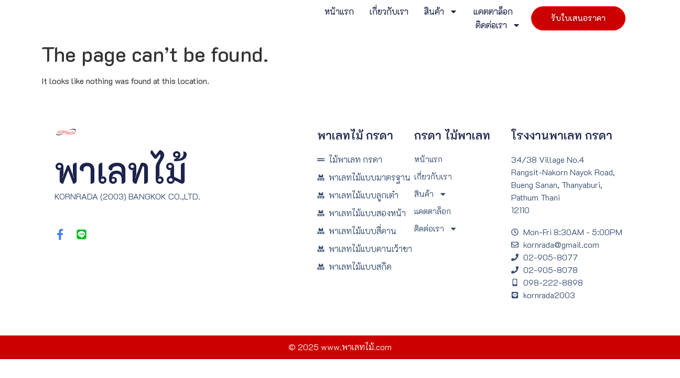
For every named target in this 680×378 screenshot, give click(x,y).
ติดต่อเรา (487, 25)
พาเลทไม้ (121, 170)
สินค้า (430, 11)
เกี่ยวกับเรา (378, 11)
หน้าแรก (328, 11)
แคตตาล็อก (482, 11)
